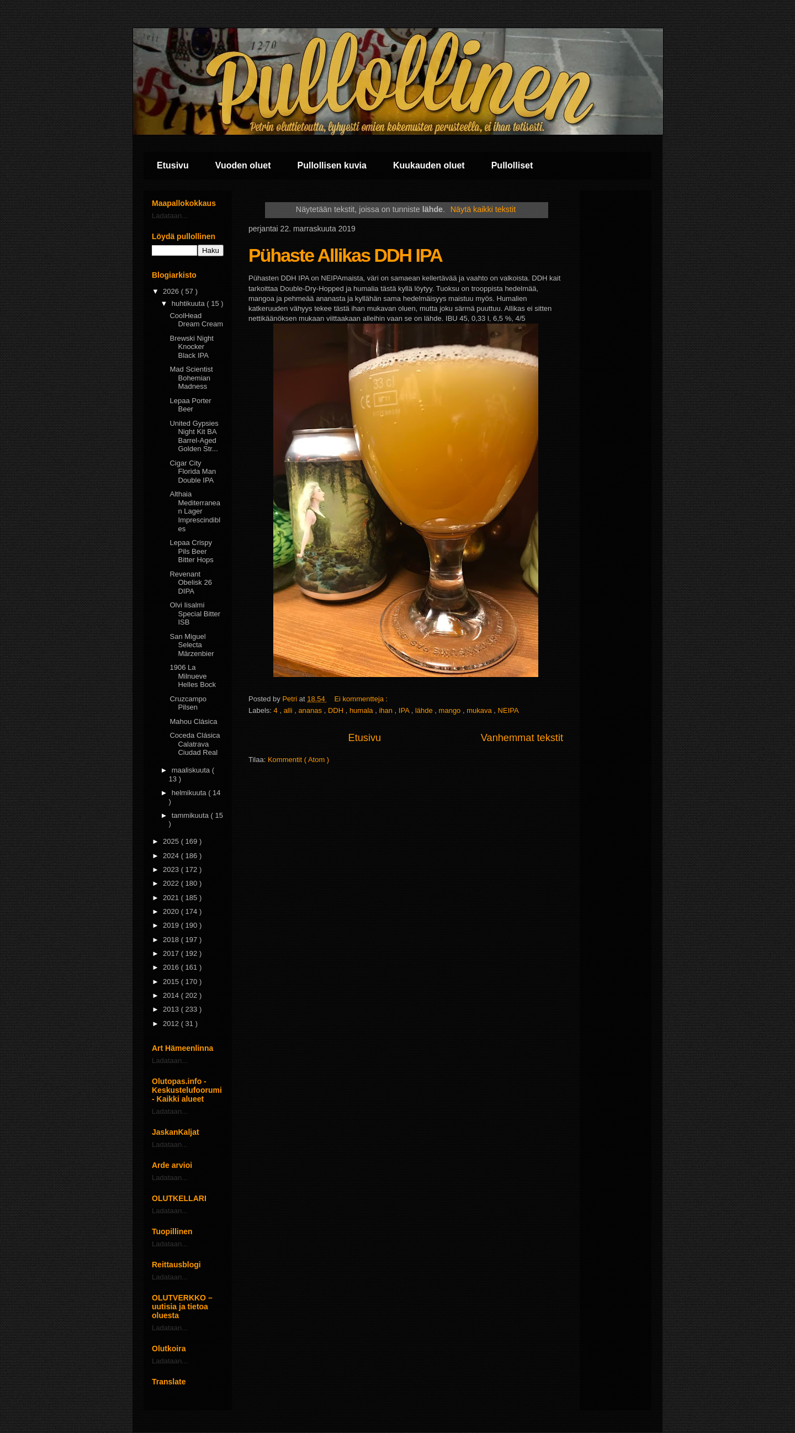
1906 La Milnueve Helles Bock (192, 676)
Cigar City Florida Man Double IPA (192, 471)
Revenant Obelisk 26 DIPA (190, 582)
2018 (172, 939)
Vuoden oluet (243, 165)
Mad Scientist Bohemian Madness (191, 377)
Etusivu (173, 165)
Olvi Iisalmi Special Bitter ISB (194, 613)
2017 (172, 953)
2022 (172, 883)
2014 (172, 995)
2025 (172, 841)
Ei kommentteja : (361, 699)
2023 (172, 869)
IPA (405, 710)
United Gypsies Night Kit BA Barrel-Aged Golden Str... (193, 436)
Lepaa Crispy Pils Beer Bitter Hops (191, 551)
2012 (172, 1023)
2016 (172, 967)
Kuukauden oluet (429, 165)
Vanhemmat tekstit (522, 737)
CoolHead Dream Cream (196, 320)
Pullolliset (512, 165)
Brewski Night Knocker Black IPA (191, 346)
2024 (172, 856)
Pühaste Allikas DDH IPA (345, 255)
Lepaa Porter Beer (190, 405)
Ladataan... (170, 215)
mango (451, 710)
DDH (337, 710)
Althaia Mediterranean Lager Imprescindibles (194, 511)
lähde (424, 710)
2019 (172, 925)
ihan (386, 710)
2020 (172, 911)
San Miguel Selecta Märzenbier (191, 645)
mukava (480, 710)
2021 (172, 897)
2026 (172, 291)
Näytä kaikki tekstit (483, 209)
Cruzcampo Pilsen (187, 703)
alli (289, 710)
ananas (311, 710)
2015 (172, 981)
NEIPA (508, 710)
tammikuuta (191, 815)
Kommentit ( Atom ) (298, 759)
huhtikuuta (189, 303)
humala (362, 710)
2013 (172, 1009)
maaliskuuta (192, 770)
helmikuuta (190, 793)
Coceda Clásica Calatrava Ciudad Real (194, 744)
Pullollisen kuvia (332, 165)
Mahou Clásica (193, 721)
